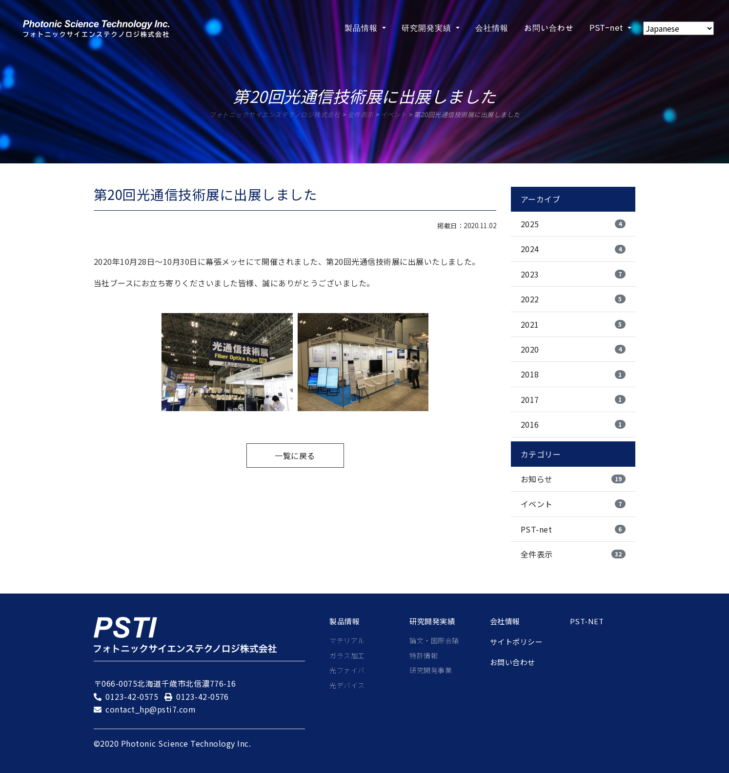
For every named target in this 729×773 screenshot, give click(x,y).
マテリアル (346, 640)
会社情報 (505, 621)
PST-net (587, 621)
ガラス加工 (346, 655)
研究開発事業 (430, 670)
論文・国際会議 (434, 640)
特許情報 (423, 655)
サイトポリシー (516, 641)
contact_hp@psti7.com (150, 709)
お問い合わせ (512, 662)
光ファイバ (346, 670)
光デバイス (346, 685)
